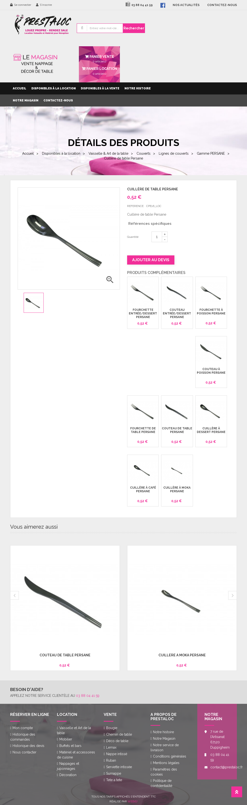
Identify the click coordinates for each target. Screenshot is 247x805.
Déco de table (117, 741)
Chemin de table (119, 734)
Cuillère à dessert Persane (211, 430)
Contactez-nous (58, 100)
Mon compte (23, 728)
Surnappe (113, 773)
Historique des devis (28, 746)
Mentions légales (166, 763)
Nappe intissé (116, 754)
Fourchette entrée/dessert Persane (143, 313)
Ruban (111, 760)
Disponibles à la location (53, 88)
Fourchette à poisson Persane (211, 311)
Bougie (111, 728)
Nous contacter (24, 752)
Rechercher (134, 28)
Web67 (132, 801)
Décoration (67, 775)
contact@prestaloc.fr (220, 767)
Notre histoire (137, 88)
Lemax (111, 747)
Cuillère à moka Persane (177, 489)
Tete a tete (114, 780)
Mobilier (65, 739)
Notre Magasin (25, 100)
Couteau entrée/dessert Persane (177, 313)
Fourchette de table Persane (143, 430)
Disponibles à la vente (100, 88)
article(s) (99, 70)
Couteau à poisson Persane (211, 370)
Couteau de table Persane (177, 430)
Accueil (19, 88)
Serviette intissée (119, 767)
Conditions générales (169, 756)
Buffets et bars (70, 746)
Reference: (135, 206)
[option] (34, 303)
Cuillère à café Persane (143, 489)
